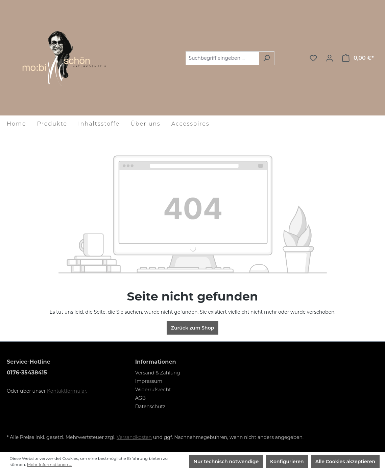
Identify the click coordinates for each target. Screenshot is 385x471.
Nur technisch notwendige (226, 462)
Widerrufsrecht (153, 390)
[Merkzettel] (313, 58)
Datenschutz (150, 406)
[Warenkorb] (358, 58)
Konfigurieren (287, 462)
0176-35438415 (27, 372)
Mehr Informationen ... (49, 464)
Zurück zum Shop (192, 328)
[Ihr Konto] (329, 58)
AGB (140, 398)
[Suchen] (266, 58)
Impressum (148, 381)
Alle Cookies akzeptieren (345, 462)
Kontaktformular (66, 391)
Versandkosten (134, 437)
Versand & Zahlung (157, 373)
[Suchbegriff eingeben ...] (222, 58)
